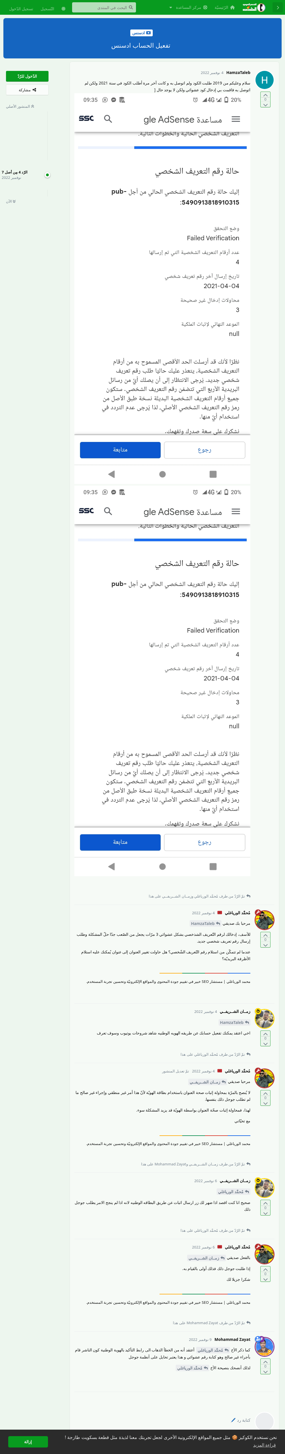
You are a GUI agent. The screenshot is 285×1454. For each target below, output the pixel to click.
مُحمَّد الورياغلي (231, 1191)
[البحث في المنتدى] (104, 7)
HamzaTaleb (203, 923)
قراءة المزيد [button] (264, 1445)
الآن (11, 201)
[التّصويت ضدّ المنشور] (265, 104)
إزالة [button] (28, 1442)
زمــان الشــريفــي (205, 1082)
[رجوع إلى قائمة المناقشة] (278, 7)
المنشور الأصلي (20, 106)
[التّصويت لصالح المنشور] (265, 95)
